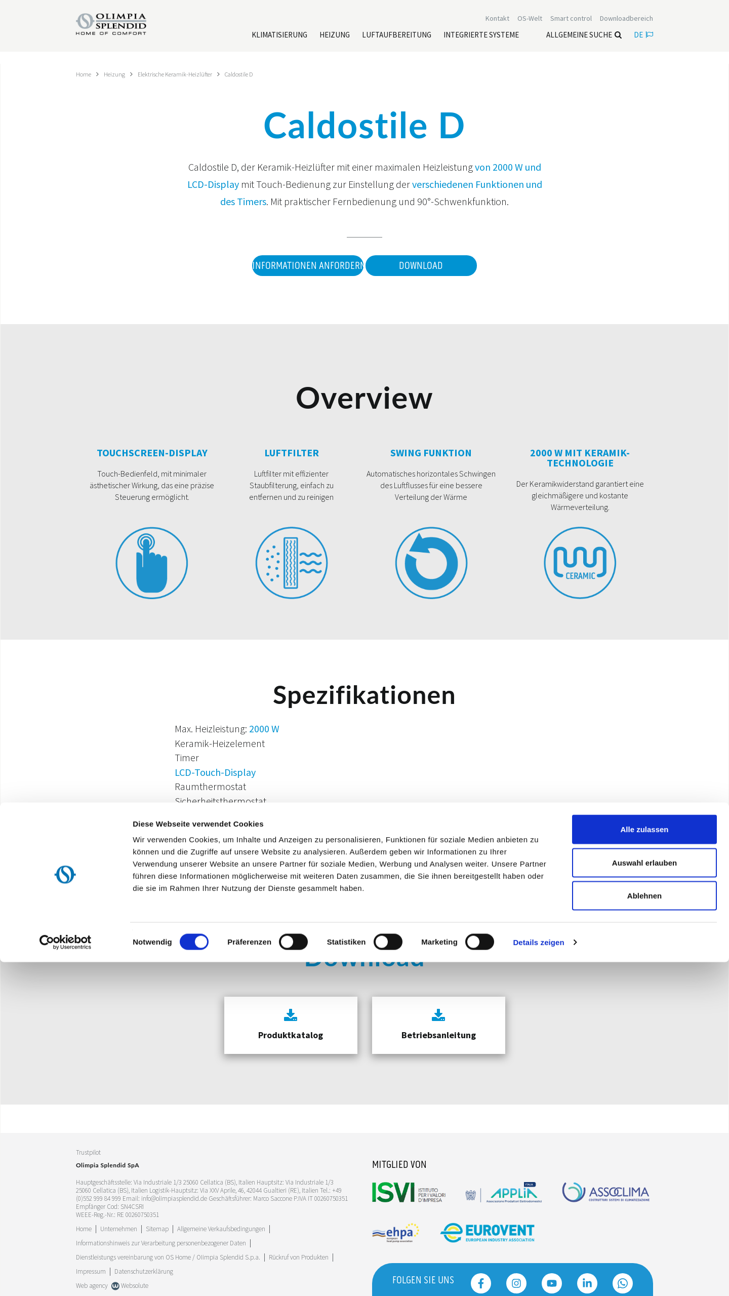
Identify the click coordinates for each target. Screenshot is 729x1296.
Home (85, 73)
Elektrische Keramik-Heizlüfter (185, 73)
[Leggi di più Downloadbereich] (626, 24)
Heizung (118, 73)
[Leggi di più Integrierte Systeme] (481, 41)
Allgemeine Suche (584, 41)
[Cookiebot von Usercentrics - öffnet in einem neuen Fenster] (65, 1276)
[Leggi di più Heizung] (334, 41)
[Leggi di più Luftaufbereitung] (396, 41)
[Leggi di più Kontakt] (497, 24)
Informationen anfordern (300, 265)
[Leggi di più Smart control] (571, 24)
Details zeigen (538, 1276)
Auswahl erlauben (644, 1196)
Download (421, 265)
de (643, 41)
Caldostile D (258, 73)
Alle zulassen (644, 1163)
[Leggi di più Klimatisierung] (279, 41)
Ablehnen (644, 1229)
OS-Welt (529, 24)
